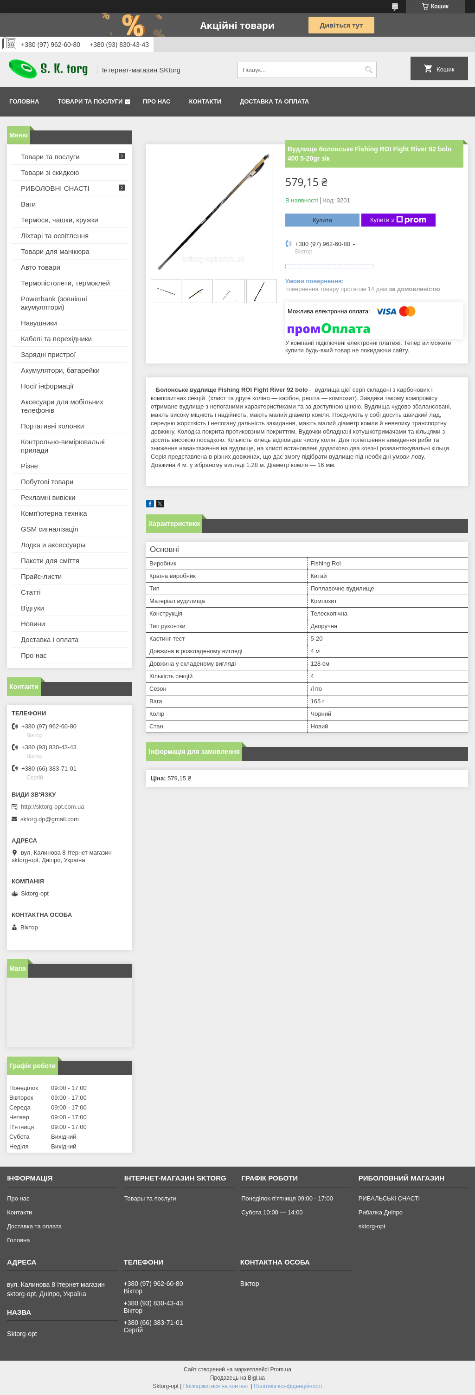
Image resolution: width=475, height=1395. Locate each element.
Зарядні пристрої (48, 354)
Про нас (156, 101)
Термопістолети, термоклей (65, 283)
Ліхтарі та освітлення (55, 236)
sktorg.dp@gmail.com (49, 819)
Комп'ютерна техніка (54, 513)
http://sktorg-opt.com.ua (52, 806)
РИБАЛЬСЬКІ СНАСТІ (389, 1198)
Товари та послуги (90, 101)
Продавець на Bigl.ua (237, 1378)
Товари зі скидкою (50, 172)
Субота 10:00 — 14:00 (271, 1212)
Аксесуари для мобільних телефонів (62, 406)
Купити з (398, 220)
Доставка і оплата (49, 639)
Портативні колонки (52, 426)
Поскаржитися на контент (216, 1386)
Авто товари (40, 267)
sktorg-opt (372, 1226)
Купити (322, 220)
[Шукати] (368, 70)
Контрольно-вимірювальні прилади (63, 446)
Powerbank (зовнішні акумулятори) (54, 303)
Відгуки (32, 608)
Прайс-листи (41, 576)
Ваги (28, 204)
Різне (29, 466)
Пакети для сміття (50, 560)
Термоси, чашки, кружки (59, 220)
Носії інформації (47, 386)
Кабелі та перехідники (56, 339)
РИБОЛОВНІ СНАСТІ (55, 188)
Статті (31, 592)
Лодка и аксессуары (53, 545)
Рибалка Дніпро (381, 1212)
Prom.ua (280, 1369)
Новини (33, 624)
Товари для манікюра (55, 251)
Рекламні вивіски (48, 497)
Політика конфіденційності (288, 1386)
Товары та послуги (150, 1198)
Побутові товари (47, 482)
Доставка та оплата (274, 101)
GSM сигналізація (49, 529)
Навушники (39, 323)
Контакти (205, 101)
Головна (24, 101)
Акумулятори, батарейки (60, 370)
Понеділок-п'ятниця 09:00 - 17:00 (287, 1198)
